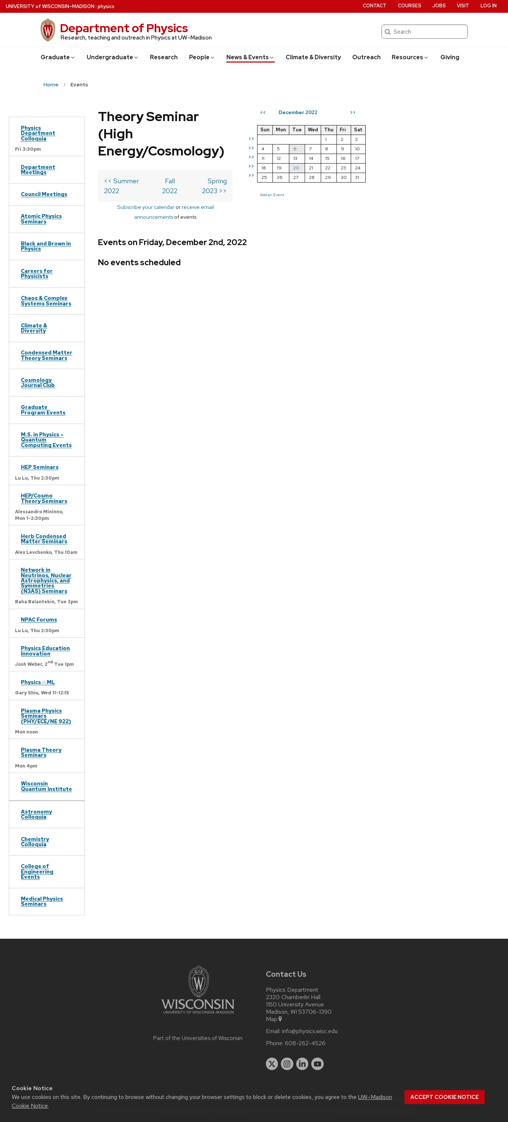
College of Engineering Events (37, 871)
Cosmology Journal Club (38, 382)
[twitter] (272, 1064)
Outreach (366, 57)
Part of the (197, 1038)
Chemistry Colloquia (35, 842)
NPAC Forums (39, 619)
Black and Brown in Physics (46, 246)
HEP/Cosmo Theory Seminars (44, 498)
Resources (410, 57)
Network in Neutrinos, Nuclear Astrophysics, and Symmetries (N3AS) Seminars (46, 580)
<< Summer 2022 (130, 164)
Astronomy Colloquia (36, 814)
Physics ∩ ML (38, 682)
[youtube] (317, 1064)
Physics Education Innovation (45, 651)
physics (106, 6)
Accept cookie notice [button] (444, 1097)
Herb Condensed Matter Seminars (44, 539)
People (202, 57)
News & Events (250, 57)
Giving (449, 57)
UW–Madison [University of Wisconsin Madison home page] (50, 6)
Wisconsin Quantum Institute (46, 786)
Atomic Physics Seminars (41, 219)
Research (164, 57)
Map (274, 1019)
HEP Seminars (40, 467)
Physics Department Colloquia (38, 133)
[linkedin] (302, 1064)
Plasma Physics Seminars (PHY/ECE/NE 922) (46, 716)
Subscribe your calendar (167, 179)
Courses (409, 6)
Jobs (439, 6)
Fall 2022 (223, 164)
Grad (58, 57)
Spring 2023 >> (309, 164)
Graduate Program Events (43, 410)
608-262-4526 (305, 1043)
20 (402, 168)
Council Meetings (44, 194)
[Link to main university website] (197, 1015)
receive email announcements (239, 179)
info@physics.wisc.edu (310, 1031)
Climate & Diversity (313, 57)
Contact (375, 6)
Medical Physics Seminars (42, 901)
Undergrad (113, 57)
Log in (489, 6)
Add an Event (378, 194)
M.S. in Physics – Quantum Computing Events (46, 440)
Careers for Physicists (37, 273)
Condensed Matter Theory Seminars (46, 355)
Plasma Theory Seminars (41, 752)
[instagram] (287, 1064)
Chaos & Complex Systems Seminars (46, 300)
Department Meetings (38, 170)
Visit (463, 6)
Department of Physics (124, 28)
